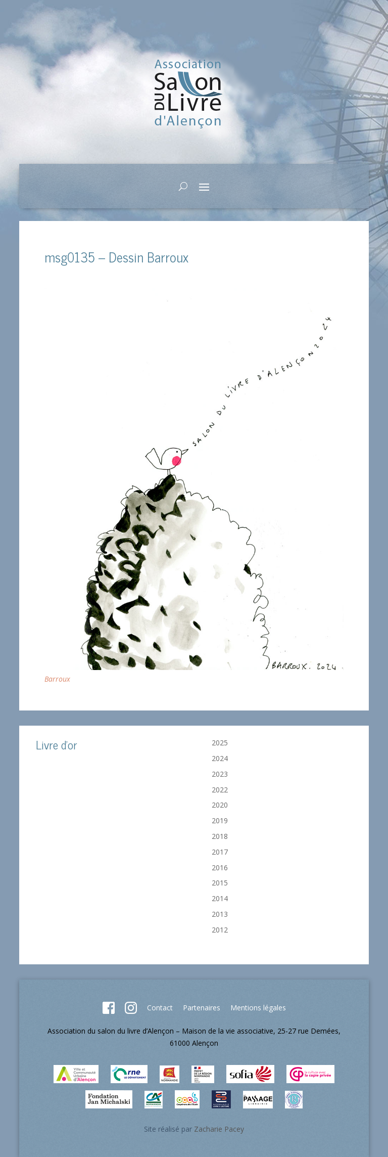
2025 (220, 742)
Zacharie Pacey (219, 1129)
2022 (220, 789)
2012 (220, 930)
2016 (220, 867)
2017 (220, 852)
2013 (220, 914)
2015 (220, 882)
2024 (220, 758)
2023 (220, 774)
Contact (160, 1007)
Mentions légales (258, 1007)
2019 (220, 820)
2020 (220, 805)
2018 (220, 836)
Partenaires (201, 1007)
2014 (220, 898)
